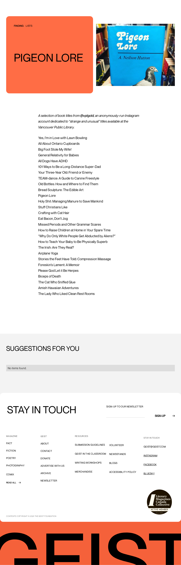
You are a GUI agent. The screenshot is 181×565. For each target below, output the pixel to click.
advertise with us (52, 465)
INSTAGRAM (150, 455)
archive (46, 473)
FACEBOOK (150, 464)
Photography (15, 465)
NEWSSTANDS (117, 454)
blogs (113, 463)
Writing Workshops (88, 462)
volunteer (116, 445)
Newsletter (49, 480)
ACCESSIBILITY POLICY (122, 471)
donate (46, 458)
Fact (9, 443)
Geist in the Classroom (90, 453)
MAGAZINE (11, 436)
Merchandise (83, 471)
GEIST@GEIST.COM (155, 446)
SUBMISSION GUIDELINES (90, 444)
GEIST (44, 436)
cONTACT (46, 450)
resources (81, 436)
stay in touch (152, 437)
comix (10, 474)
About (45, 443)
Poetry (11, 458)
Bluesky (149, 473)
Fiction (11, 450)
